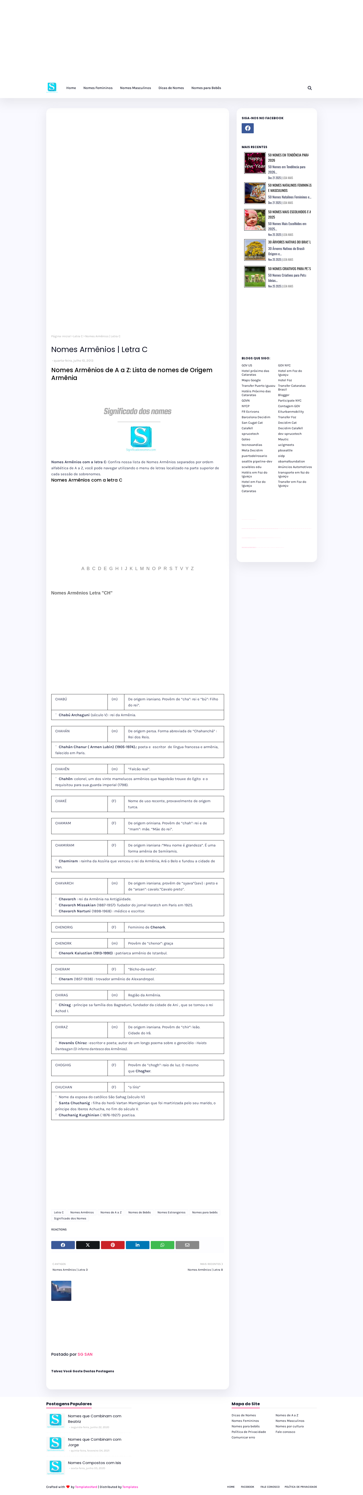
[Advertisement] (150, 43)
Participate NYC (289, 400)
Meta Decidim (252, 450)
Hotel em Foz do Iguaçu (290, 372)
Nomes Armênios (82, 1212)
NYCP (245, 406)
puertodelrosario (254, 456)
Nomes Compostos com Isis (94, 1462)
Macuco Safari (275, 547)
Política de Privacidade (249, 1432)
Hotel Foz (285, 380)
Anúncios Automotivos (295, 467)
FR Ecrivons (250, 411)
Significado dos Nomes (70, 1218)
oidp (281, 456)
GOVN (246, 400)
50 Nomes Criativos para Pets (289, 268)
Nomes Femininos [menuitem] (98, 88)
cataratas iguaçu (256, 547)
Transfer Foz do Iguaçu (268, 547)
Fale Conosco (270, 1486)
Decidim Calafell (290, 428)
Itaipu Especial (280, 547)
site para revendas (254, 519)
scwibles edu (252, 467)
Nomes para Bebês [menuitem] (206, 88)
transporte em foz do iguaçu (293, 474)
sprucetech (250, 434)
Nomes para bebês (205, 1212)
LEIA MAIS (288, 178)
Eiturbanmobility (291, 411)
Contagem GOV (289, 406)
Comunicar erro (243, 1437)
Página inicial (61, 336)
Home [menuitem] (71, 88)
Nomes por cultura (290, 1426)
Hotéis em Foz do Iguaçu (254, 474)
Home (231, 1486)
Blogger (283, 395)
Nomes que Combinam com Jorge (94, 1442)
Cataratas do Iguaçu (282, 547)
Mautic (283, 439)
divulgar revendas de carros (247, 519)
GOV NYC (284, 365)
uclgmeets (286, 445)
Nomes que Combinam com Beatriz (94, 1418)
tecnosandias (252, 445)
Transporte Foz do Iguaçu (272, 547)
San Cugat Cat (252, 422)
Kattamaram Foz (277, 547)
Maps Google (251, 380)
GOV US (247, 365)
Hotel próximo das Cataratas (255, 372)
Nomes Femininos (245, 1421)
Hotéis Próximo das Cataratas (256, 393)
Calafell (247, 428)
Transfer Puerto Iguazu (258, 386)
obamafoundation (291, 461)
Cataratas (249, 491)
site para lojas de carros (243, 519)
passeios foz (279, 528)
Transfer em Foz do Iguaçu (292, 483)
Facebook (247, 1486)
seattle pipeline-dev (257, 461)
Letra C (78, 336)
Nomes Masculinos (290, 1421)
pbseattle (285, 450)
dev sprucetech (290, 434)
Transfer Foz (287, 417)
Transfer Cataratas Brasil (292, 387)
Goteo (246, 439)
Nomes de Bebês (139, 1212)
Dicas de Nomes (244, 1415)
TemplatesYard (86, 1487)
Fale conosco (285, 1432)
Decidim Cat (287, 422)
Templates (130, 1487)
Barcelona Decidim (256, 417)
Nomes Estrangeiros (171, 1212)
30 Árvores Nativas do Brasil (289, 241)
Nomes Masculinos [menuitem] (135, 88)
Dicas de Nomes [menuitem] (171, 88)
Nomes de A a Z (111, 1212)
